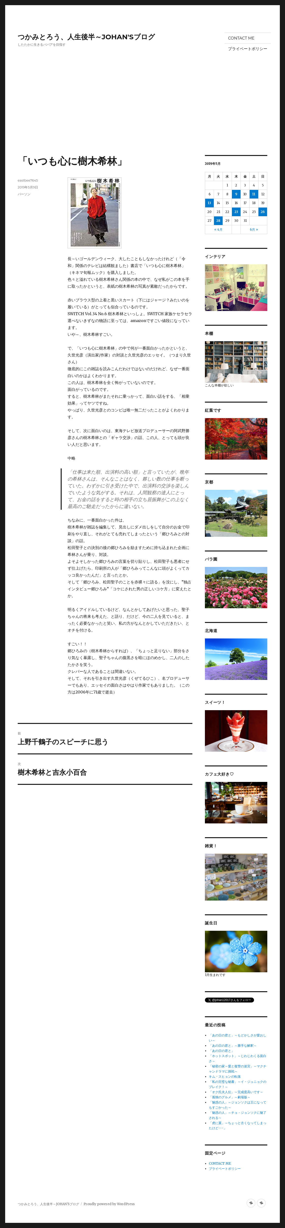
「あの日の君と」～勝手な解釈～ (233, 1046)
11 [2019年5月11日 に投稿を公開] (253, 194)
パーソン (24, 194)
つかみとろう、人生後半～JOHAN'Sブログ (86, 37)
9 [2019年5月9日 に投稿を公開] (236, 194)
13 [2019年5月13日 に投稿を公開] (209, 203)
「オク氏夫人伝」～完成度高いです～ (236, 1092)
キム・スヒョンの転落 (225, 1076)
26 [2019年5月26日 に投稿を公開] (263, 212)
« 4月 (218, 229)
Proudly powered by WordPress (109, 1204)
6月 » (254, 229)
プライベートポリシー (247, 48)
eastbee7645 (28, 180)
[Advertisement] (143, 118)
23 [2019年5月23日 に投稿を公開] (236, 212)
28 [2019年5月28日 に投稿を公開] (218, 221)
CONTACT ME (241, 38)
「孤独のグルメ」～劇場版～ (229, 1097)
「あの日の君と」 (221, 1051)
